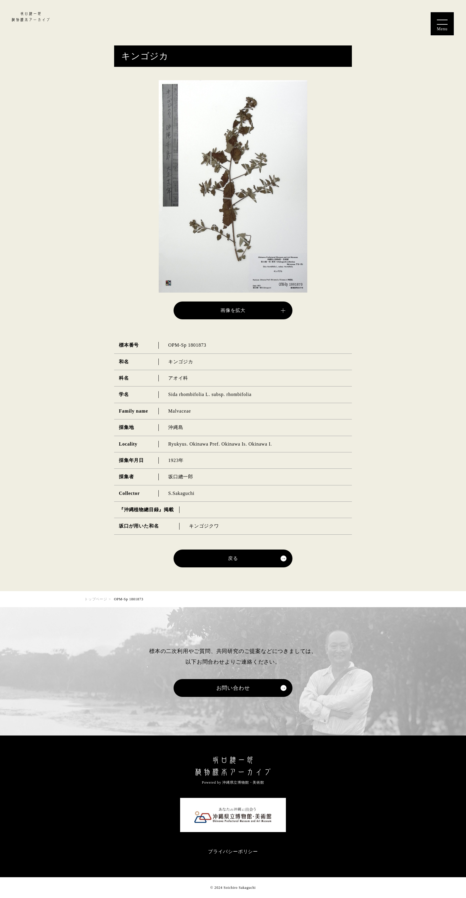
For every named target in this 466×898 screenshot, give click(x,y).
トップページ (95, 599)
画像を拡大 (233, 310)
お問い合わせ (233, 688)
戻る (233, 558)
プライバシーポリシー (233, 851)
